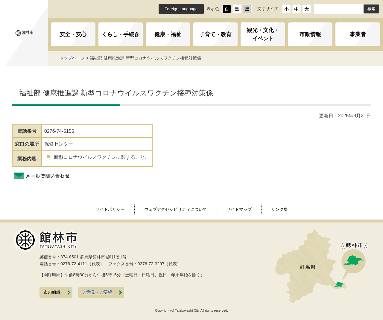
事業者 (358, 34)
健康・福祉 (167, 34)
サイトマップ (239, 209)
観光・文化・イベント (263, 34)
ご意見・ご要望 (97, 292)
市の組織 (52, 292)
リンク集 (279, 209)
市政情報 (310, 34)
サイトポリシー (110, 209)
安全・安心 (73, 34)
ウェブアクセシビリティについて (175, 209)
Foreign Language (181, 9)
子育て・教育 (215, 34)
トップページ (76, 58)
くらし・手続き (120, 34)
